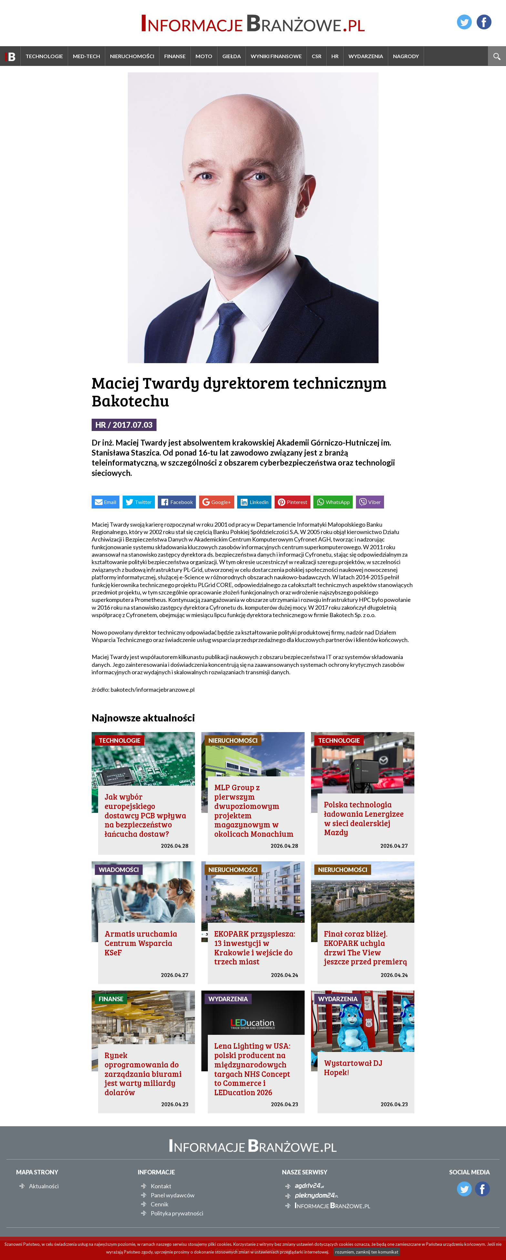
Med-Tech (86, 56)
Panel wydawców (173, 1195)
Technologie (44, 56)
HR (335, 56)
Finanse (175, 56)
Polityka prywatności (177, 1213)
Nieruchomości (132, 56)
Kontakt (161, 1186)
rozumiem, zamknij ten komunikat (366, 1252)
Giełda (231, 56)
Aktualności (44, 1186)
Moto (204, 56)
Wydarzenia (366, 56)
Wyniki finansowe (276, 56)
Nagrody (406, 56)
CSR (316, 56)
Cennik (159, 1204)
